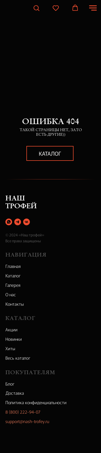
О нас (10, 294)
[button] (36, 8)
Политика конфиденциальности (36, 402)
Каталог (50, 153)
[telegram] (17, 222)
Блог (10, 383)
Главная (13, 266)
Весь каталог (17, 358)
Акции (11, 329)
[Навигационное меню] (93, 8)
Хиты (10, 348)
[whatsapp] (8, 222)
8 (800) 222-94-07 (22, 411)
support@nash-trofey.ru (27, 421)
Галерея (12, 285)
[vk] (26, 222)
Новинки (13, 339)
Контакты (14, 304)
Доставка (14, 393)
